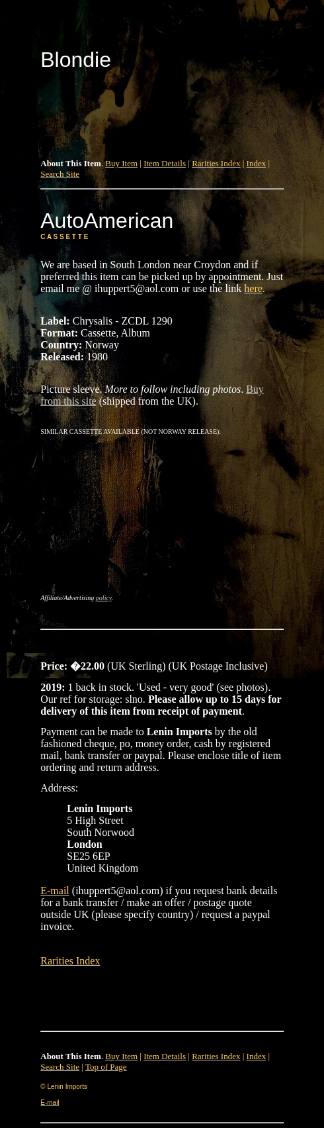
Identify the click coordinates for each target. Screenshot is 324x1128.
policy (104, 597)
